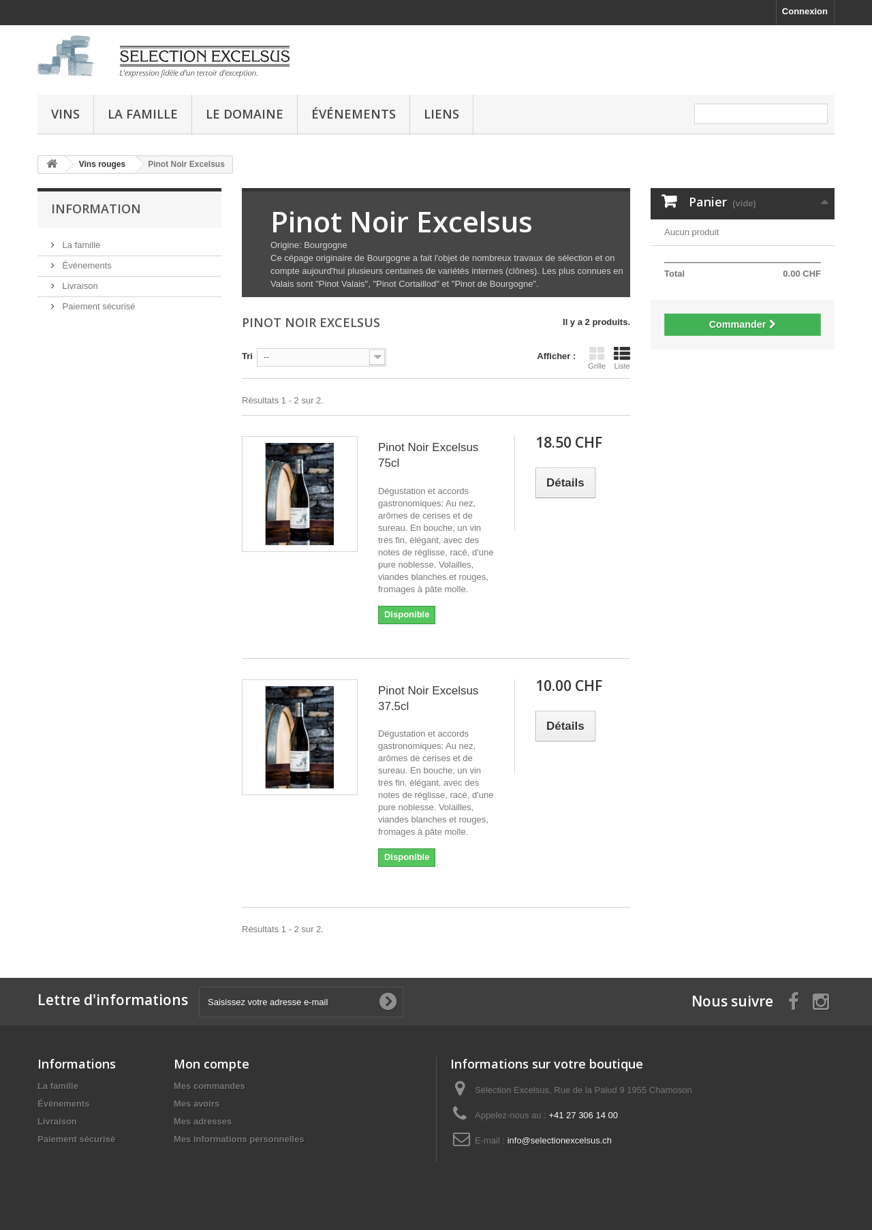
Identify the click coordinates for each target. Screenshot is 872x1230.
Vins (65, 114)
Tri (247, 356)
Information (96, 208)
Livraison (79, 286)
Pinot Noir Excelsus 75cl (428, 455)
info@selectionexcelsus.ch (560, 1140)
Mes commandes (209, 1086)
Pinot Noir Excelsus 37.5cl (428, 698)
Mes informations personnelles (239, 1139)
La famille (143, 114)
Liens (441, 114)
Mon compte (211, 1064)
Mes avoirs (196, 1103)
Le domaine (244, 114)
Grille (597, 357)
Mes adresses (203, 1121)
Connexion (805, 11)
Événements (353, 114)
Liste (622, 357)
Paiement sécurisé (98, 306)
